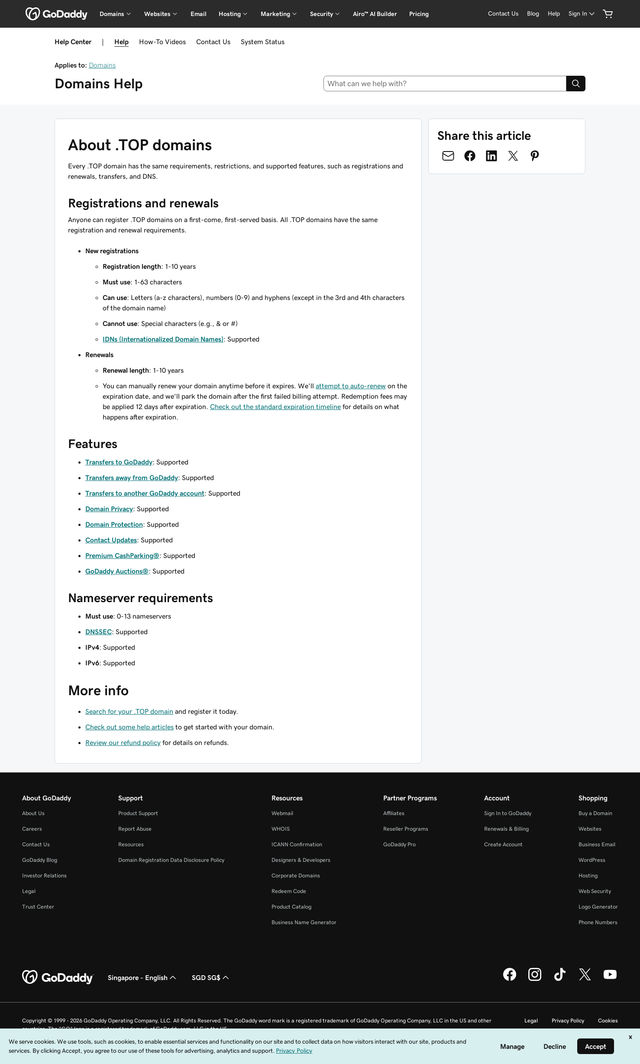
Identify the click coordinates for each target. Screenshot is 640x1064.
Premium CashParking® (122, 555)
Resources (131, 844)
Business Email (597, 844)
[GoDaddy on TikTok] (560, 979)
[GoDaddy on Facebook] (509, 979)
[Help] (553, 14)
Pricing (419, 14)
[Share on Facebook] (470, 156)
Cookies (608, 1020)
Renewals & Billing (506, 829)
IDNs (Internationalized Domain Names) (163, 338)
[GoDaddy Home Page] (58, 977)
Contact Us (213, 41)
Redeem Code (289, 891)
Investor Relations (44, 875)
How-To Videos (162, 41)
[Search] (575, 83)
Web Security (595, 891)
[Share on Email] (448, 156)
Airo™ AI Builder (375, 14)
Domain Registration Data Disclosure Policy (171, 860)
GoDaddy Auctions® (117, 570)
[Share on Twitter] (513, 156)
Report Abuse (135, 829)
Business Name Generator (304, 922)
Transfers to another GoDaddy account (144, 493)
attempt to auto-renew (351, 385)
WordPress (592, 860)
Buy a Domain (595, 813)
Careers (32, 829)
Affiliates (393, 813)
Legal (29, 891)
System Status (262, 41)
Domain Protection (114, 524)
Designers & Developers (301, 860)
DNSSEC (98, 631)
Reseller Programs (405, 829)
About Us (33, 813)
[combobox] (445, 83)
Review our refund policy (123, 742)
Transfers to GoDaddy (118, 461)
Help (121, 41)
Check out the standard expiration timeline (275, 406)
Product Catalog (291, 906)
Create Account (503, 844)
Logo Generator (598, 906)
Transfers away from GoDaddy (131, 477)
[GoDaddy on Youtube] (610, 979)
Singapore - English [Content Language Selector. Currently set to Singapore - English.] (143, 977)
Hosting (588, 875)
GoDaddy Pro (399, 844)
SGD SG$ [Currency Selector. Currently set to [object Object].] (211, 977)
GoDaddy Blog (39, 860)
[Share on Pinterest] (535, 156)
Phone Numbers (598, 922)
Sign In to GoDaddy (507, 813)
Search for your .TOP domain (129, 711)
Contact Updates (111, 539)
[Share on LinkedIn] (491, 156)
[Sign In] (582, 14)
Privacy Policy (568, 1020)
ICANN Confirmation (297, 844)
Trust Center (38, 906)
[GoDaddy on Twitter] (585, 979)
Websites (590, 829)
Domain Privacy (109, 508)
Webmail (282, 813)
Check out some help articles (129, 726)
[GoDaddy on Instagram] (535, 979)
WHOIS (281, 829)
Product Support (138, 813)
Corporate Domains (296, 875)
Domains (102, 64)
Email (199, 14)
